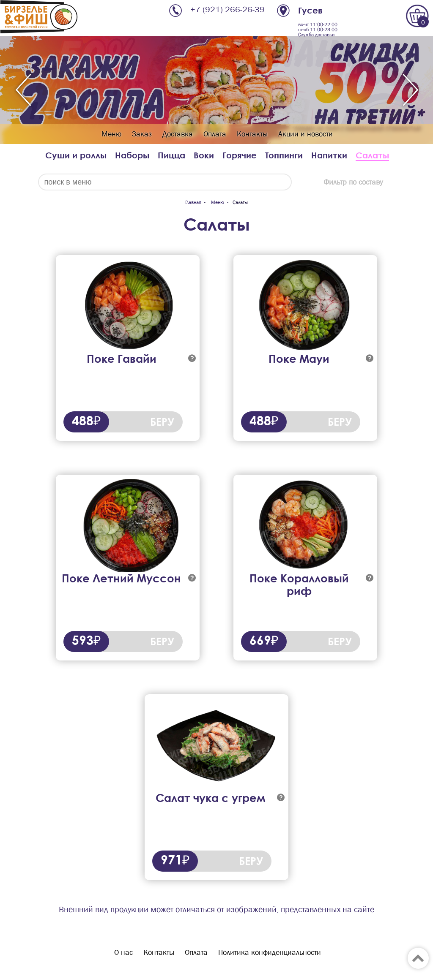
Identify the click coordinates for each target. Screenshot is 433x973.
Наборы (132, 155)
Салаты (372, 155)
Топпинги (284, 155)
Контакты (252, 134)
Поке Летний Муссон (121, 578)
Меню (111, 134)
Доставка (177, 134)
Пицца (171, 155)
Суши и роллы (76, 155)
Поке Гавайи (121, 358)
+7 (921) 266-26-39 (227, 9)
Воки (204, 155)
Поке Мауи (299, 358)
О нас (123, 952)
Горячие (239, 155)
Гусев (310, 10)
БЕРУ (162, 422)
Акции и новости (305, 134)
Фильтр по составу (353, 182)
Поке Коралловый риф (299, 584)
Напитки (329, 155)
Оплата (214, 134)
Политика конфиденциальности (269, 952)
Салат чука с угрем (210, 797)
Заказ (142, 134)
